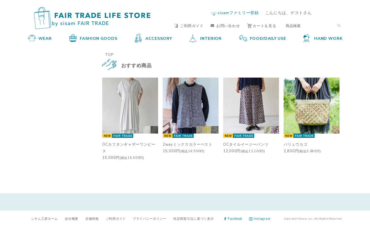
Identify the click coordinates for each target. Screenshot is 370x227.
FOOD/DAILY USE (262, 38)
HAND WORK (322, 38)
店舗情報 (92, 218)
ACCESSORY (153, 38)
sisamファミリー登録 (238, 12)
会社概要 (71, 218)
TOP (109, 54)
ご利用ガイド (189, 25)
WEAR (40, 38)
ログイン (331, 12)
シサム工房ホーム (44, 218)
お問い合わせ (225, 25)
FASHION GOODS (93, 38)
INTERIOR (205, 38)
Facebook (233, 218)
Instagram (259, 218)
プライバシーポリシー (149, 218)
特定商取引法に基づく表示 (193, 218)
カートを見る (261, 25)
